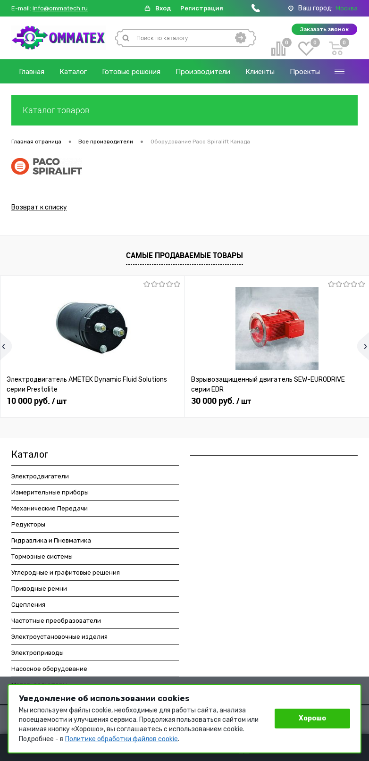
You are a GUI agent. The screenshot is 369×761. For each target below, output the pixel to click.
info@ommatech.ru (60, 8)
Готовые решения (131, 71)
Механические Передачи (49, 509)
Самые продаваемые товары (184, 256)
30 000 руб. (221, 402)
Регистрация (201, 8)
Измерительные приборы (50, 493)
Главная (31, 71)
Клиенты (260, 71)
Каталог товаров (184, 110)
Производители (203, 71)
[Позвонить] (256, 10)
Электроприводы (37, 654)
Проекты (305, 71)
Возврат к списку (39, 209)
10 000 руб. (37, 402)
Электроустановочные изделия (59, 638)
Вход (163, 8)
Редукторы (28, 525)
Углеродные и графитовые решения (65, 573)
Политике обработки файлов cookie (121, 739)
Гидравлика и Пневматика (51, 541)
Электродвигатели (40, 477)
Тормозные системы (42, 557)
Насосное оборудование (49, 670)
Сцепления (28, 606)
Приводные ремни (39, 590)
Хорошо (312, 718)
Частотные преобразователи (56, 622)
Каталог (73, 71)
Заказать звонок (324, 29)
